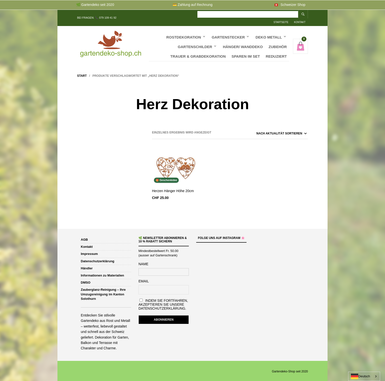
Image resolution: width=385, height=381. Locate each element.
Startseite (230, 13)
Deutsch (360, 376)
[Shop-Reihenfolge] (269, 132)
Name (143, 263)
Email (143, 280)
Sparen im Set (246, 51)
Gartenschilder (195, 42)
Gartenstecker (228, 32)
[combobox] (364, 376)
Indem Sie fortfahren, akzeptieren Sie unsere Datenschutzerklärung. (163, 303)
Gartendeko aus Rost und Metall (105, 320)
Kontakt (249, 13)
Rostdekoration (183, 32)
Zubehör (278, 42)
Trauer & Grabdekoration (198, 51)
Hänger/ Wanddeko (243, 42)
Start (82, 75)
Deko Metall (269, 32)
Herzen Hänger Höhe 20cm (173, 190)
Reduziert (276, 51)
